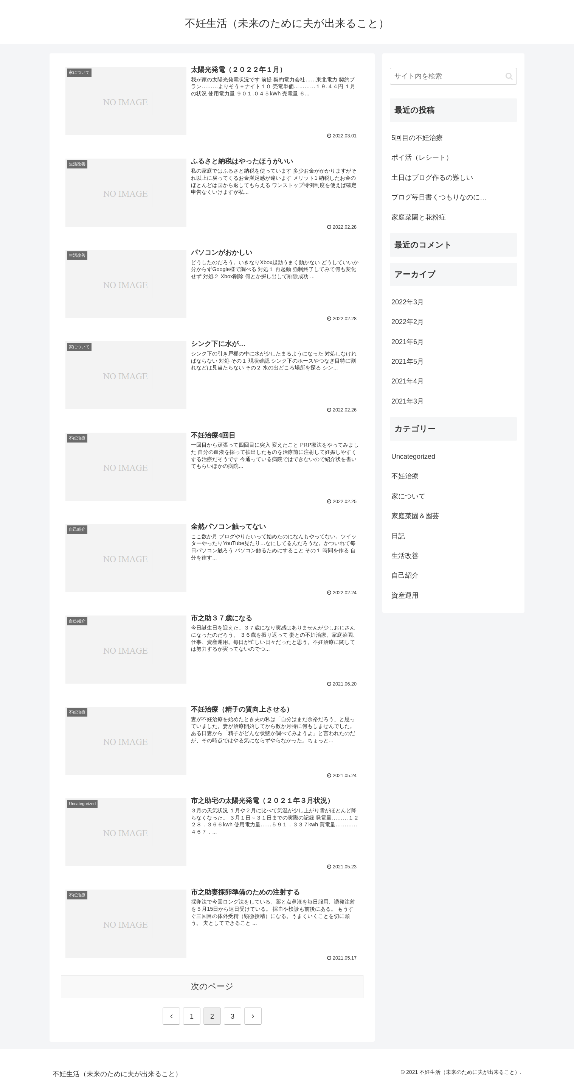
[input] (453, 76)
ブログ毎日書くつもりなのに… (439, 197)
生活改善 (405, 555)
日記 (398, 536)
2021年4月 (407, 381)
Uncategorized (413, 456)
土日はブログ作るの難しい (432, 177)
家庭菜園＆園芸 (415, 516)
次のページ (212, 986)
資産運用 (405, 595)
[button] (509, 76)
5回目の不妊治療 (417, 138)
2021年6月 (407, 342)
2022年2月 (407, 322)
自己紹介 (405, 575)
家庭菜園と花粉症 (418, 217)
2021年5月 (407, 361)
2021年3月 (407, 401)
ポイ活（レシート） (422, 157)
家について (408, 496)
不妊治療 (405, 476)
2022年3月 (407, 302)
